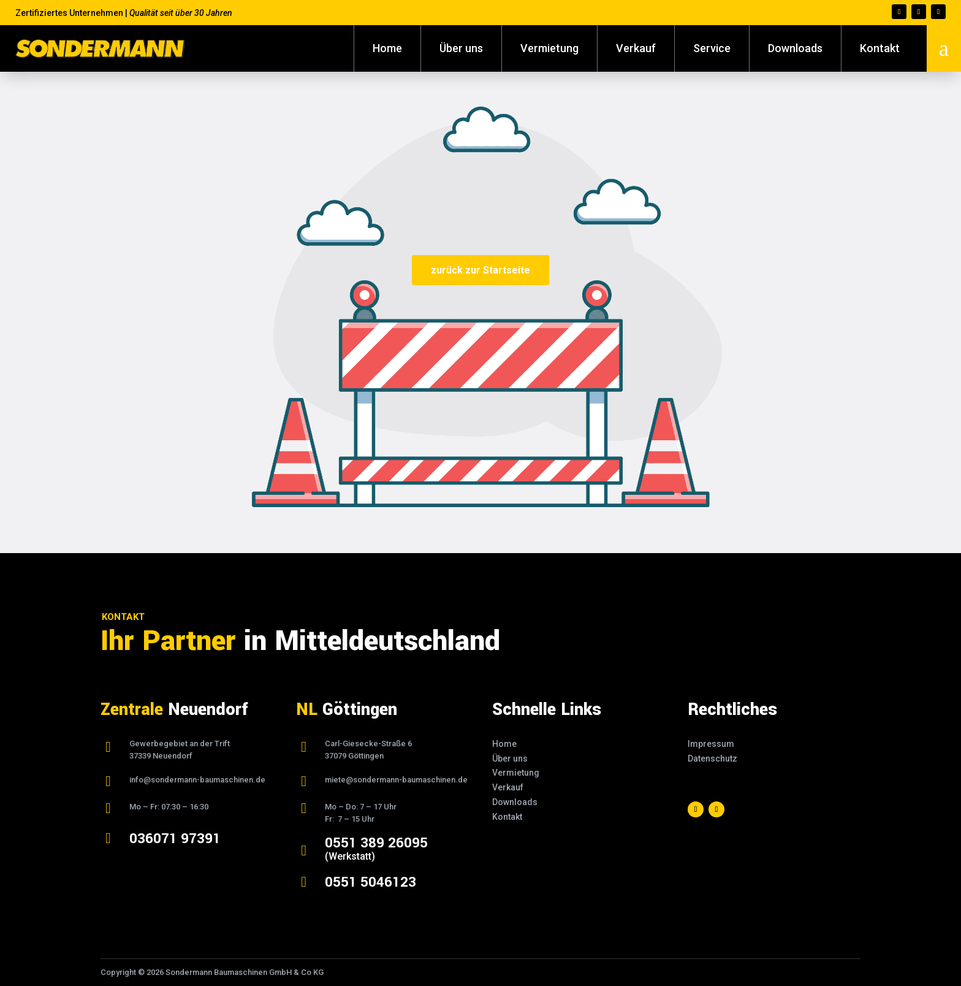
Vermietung (549, 48)
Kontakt (880, 48)
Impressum (711, 744)
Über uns (461, 48)
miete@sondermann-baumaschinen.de (396, 779)
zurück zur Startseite (480, 270)
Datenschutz (712, 758)
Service (712, 48)
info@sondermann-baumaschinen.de (197, 779)
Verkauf (636, 48)
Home (387, 48)
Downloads (795, 48)
